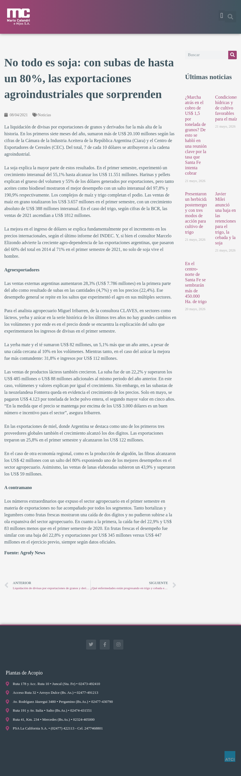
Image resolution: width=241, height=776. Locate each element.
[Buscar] (232, 55)
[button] (222, 15)
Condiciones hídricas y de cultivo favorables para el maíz (226, 108)
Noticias (44, 115)
